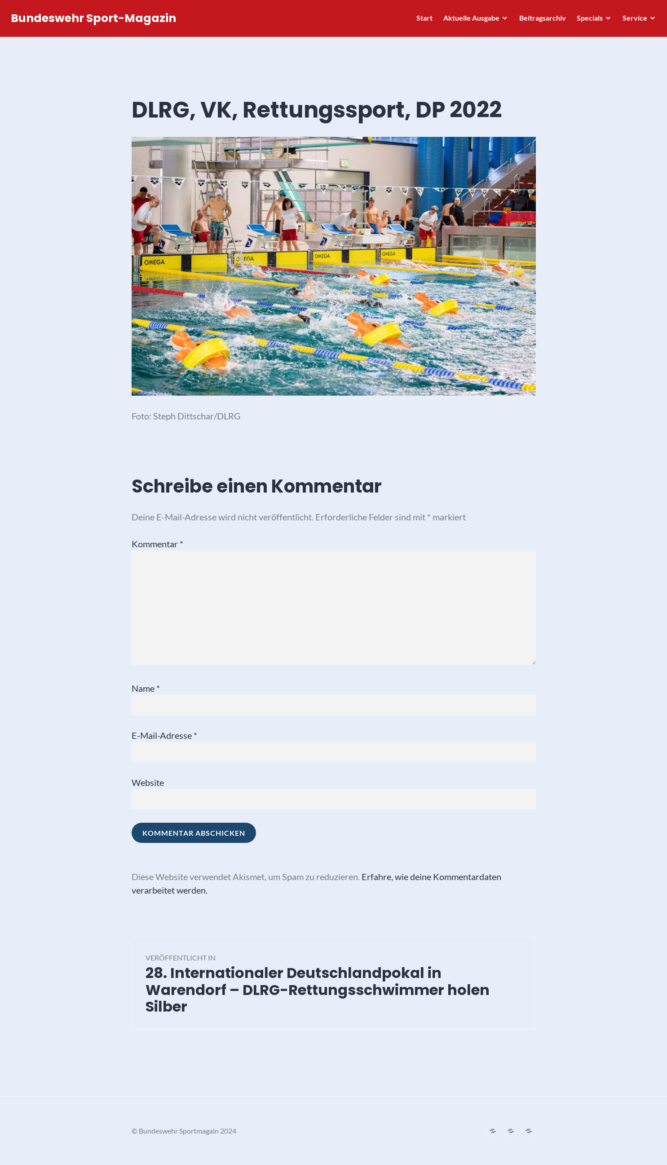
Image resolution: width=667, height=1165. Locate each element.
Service (632, 20)
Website (148, 782)
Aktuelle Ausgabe (469, 20)
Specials (587, 20)
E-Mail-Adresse (164, 735)
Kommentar (157, 543)
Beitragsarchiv (540, 20)
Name (146, 688)
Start (422, 20)
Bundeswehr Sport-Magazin (96, 21)
